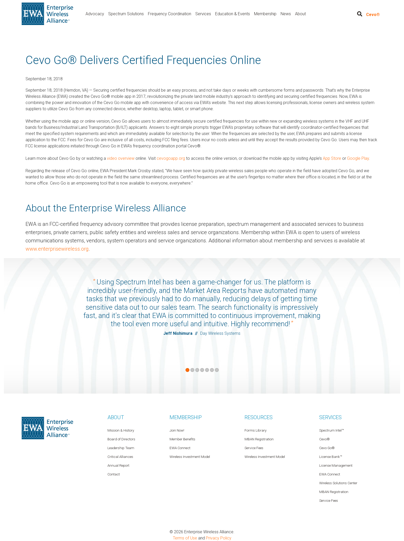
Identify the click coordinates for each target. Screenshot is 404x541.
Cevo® (373, 14)
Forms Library (255, 430)
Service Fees (328, 500)
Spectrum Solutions (126, 13)
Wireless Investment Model (265, 456)
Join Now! (177, 430)
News (286, 13)
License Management (335, 465)
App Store (332, 158)
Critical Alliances (120, 456)
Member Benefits (182, 439)
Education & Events (232, 13)
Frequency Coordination (169, 13)
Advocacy (95, 13)
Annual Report (118, 465)
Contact (113, 474)
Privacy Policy (218, 537)
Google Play (358, 158)
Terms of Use (185, 537)
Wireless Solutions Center (338, 483)
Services (203, 13)
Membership (265, 13)
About (300, 13)
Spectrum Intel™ (331, 430)
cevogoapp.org (171, 158)
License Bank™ (330, 456)
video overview (120, 158)
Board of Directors (121, 439)
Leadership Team (120, 447)
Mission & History (120, 430)
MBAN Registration (333, 491)
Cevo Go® (327, 447)
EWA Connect (329, 474)
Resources (259, 417)
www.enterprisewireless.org (57, 249)
